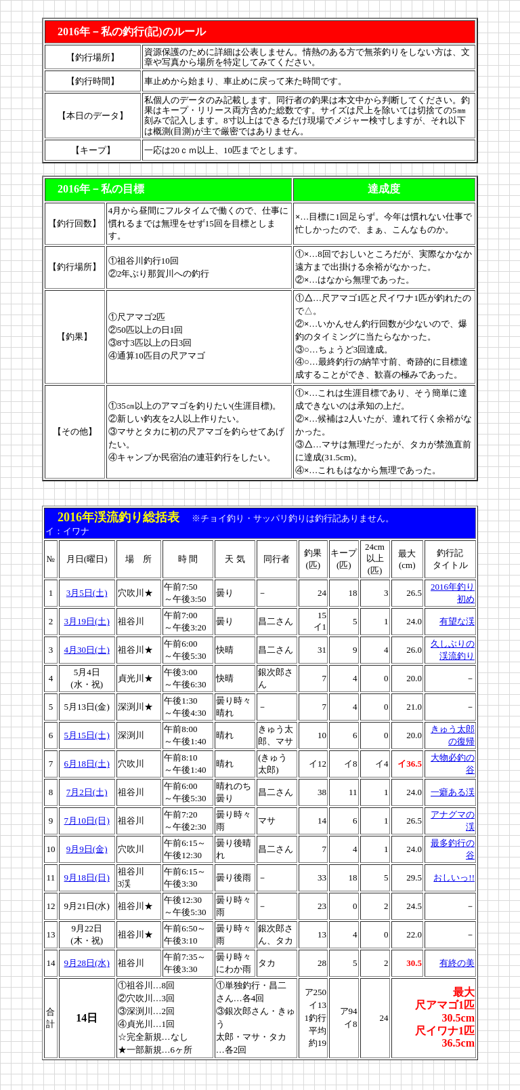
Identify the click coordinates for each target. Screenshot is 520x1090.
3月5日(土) (87, 593)
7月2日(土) (87, 792)
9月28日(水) (87, 963)
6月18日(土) (87, 764)
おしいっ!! (454, 877)
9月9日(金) (87, 849)
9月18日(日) (87, 877)
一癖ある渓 (453, 792)
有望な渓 (457, 621)
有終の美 (457, 963)
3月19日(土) (87, 621)
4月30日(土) (87, 650)
